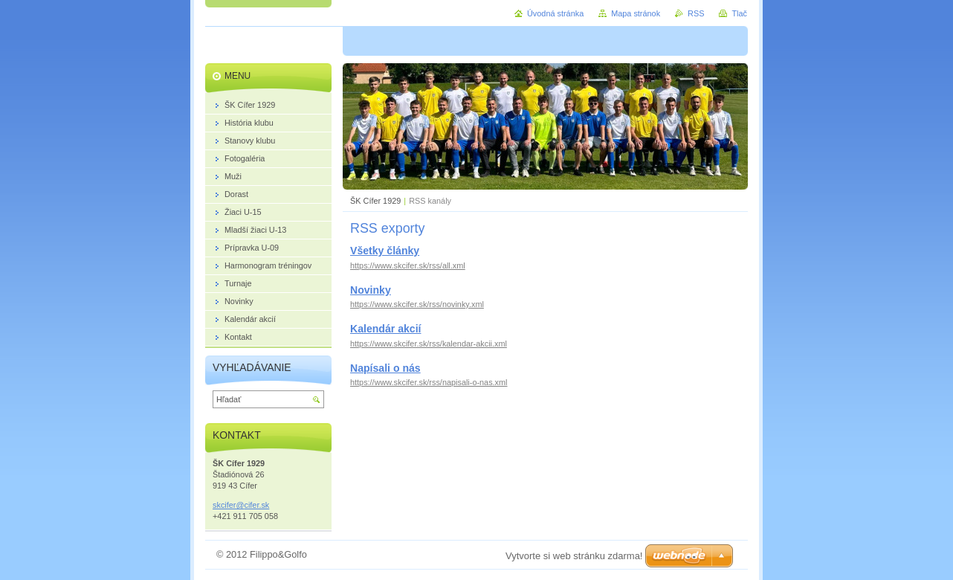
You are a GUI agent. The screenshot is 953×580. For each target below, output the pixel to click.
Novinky (370, 290)
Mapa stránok (635, 13)
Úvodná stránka (555, 13)
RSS (696, 13)
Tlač (739, 13)
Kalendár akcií (385, 329)
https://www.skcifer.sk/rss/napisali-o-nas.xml (429, 382)
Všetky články (384, 251)
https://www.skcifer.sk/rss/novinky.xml (417, 304)
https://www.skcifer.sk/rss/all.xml (407, 265)
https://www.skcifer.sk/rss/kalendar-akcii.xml (428, 343)
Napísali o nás (385, 368)
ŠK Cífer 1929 (375, 200)
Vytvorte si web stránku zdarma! (573, 555)
